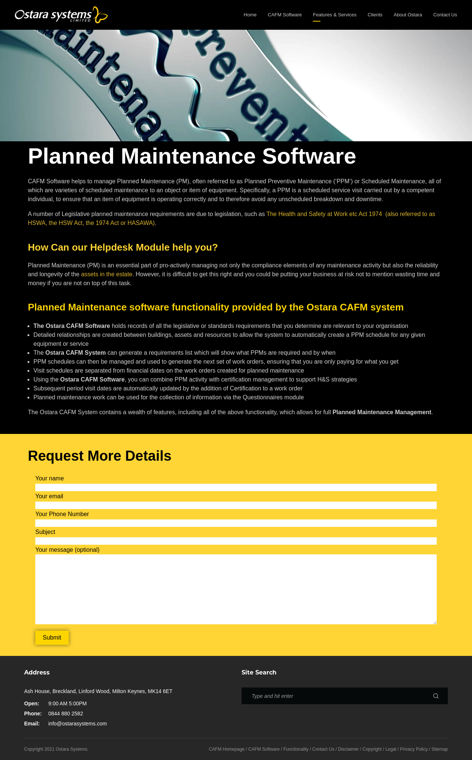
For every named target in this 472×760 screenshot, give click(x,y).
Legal (390, 749)
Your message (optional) (67, 550)
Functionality (296, 749)
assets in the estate (106, 274)
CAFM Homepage (227, 749)
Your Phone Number (62, 514)
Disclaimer (348, 749)
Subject (45, 532)
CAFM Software (264, 749)
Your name (49, 478)
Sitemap (439, 749)
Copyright (372, 749)
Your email (49, 496)
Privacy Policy (414, 749)
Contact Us (323, 749)
